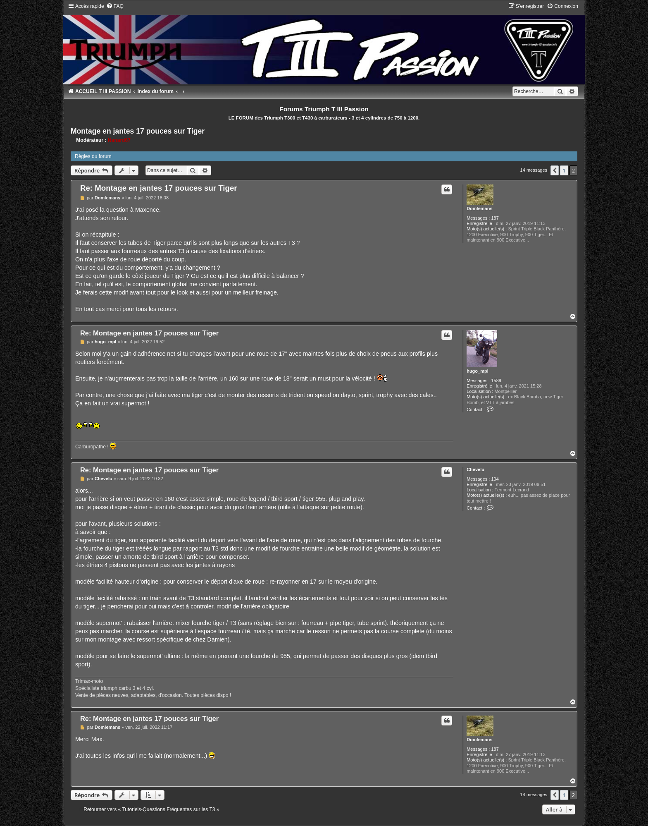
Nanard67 (119, 140)
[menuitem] (115, 6)
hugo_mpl (477, 371)
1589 (496, 380)
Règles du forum (93, 156)
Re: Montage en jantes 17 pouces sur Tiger (158, 188)
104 (494, 478)
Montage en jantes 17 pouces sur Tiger (138, 131)
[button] (554, 170)
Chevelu (475, 469)
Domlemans (479, 208)
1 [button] (563, 170)
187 (494, 217)
